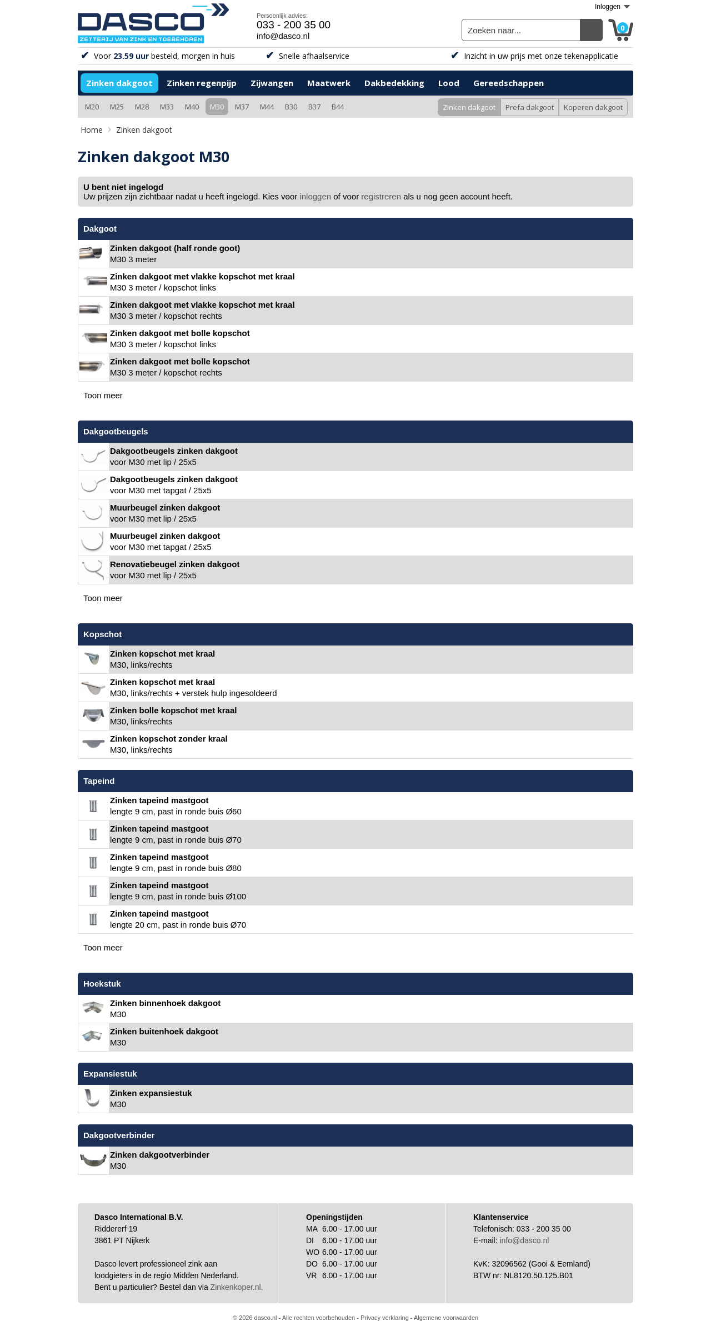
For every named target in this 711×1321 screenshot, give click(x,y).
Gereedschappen (508, 82)
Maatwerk (329, 82)
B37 (314, 107)
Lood (448, 82)
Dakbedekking (394, 82)
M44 (267, 107)
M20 (92, 107)
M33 (167, 107)
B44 (338, 107)
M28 (142, 107)
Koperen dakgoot (593, 107)
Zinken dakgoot (119, 82)
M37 (242, 107)
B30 (291, 107)
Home (92, 129)
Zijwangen (272, 82)
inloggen (315, 196)
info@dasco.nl (283, 36)
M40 (192, 107)
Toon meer (103, 395)
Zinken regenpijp (202, 82)
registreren (381, 196)
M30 (217, 107)
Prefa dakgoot (529, 107)
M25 (117, 107)
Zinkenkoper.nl (236, 1287)
